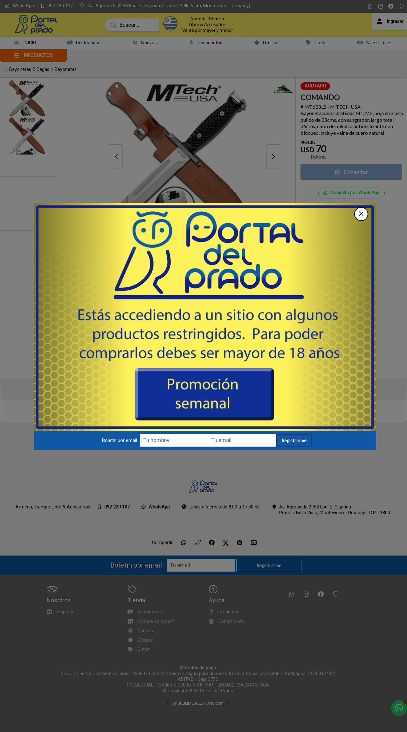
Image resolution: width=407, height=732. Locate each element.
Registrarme (298, 382)
